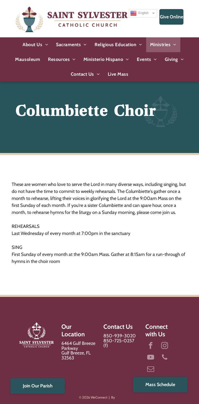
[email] (150, 369)
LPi (118, 397)
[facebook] (150, 346)
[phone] (164, 358)
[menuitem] (35, 44)
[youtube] (150, 358)
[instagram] (164, 346)
